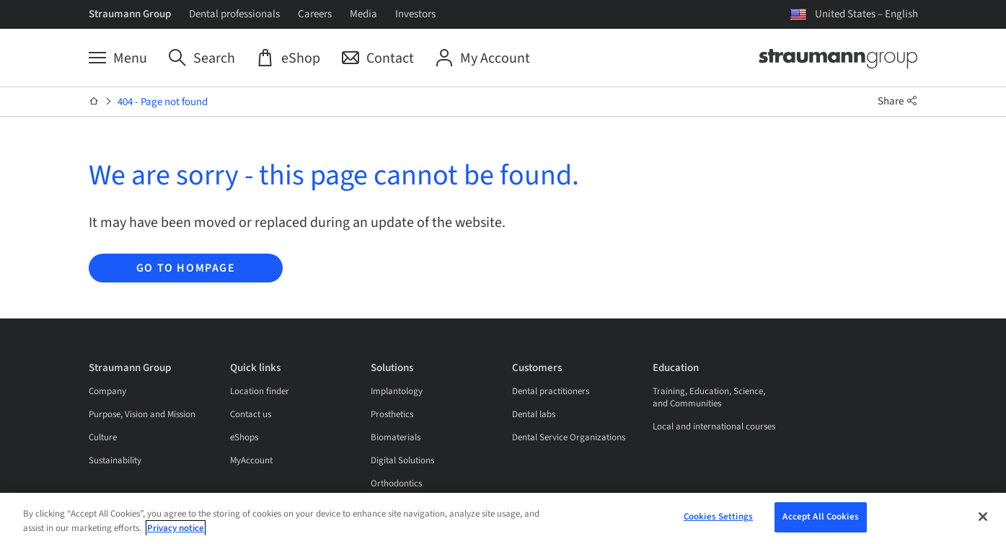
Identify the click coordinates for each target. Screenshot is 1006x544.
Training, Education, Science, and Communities (709, 397)
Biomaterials (395, 437)
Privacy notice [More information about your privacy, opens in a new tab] (175, 528)
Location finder (259, 391)
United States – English (866, 14)
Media (363, 14)
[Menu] (118, 58)
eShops (244, 437)
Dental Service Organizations (568, 437)
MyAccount (251, 460)
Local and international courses (714, 426)
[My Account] (483, 58)
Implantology (397, 391)
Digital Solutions (402, 460)
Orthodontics (396, 483)
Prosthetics (392, 414)
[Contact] (378, 58)
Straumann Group (130, 14)
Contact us (250, 414)
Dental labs (533, 414)
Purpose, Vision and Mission (142, 414)
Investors (415, 14)
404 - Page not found (163, 102)
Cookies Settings (718, 516)
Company (107, 391)
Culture (103, 437)
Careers (315, 14)
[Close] (983, 516)
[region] (503, 518)
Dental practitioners (550, 391)
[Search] (202, 58)
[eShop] (288, 58)
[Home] (94, 101)
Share (898, 101)
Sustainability (115, 460)
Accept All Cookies (820, 516)
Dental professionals (234, 14)
